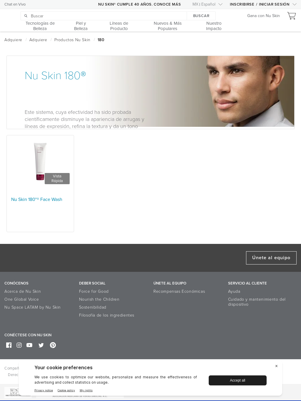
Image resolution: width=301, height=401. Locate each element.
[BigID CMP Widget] (150, 379)
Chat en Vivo (15, 4)
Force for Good (94, 291)
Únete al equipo (271, 258)
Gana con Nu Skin (263, 16)
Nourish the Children (99, 299)
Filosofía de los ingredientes (106, 315)
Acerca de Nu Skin (22, 291)
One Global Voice (21, 299)
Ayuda (234, 291)
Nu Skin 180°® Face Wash (36, 199)
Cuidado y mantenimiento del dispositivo (257, 302)
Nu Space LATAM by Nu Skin (32, 307)
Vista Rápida (57, 178)
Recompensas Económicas (179, 291)
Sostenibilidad (92, 307)
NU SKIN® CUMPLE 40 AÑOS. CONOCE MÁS (139, 4)
